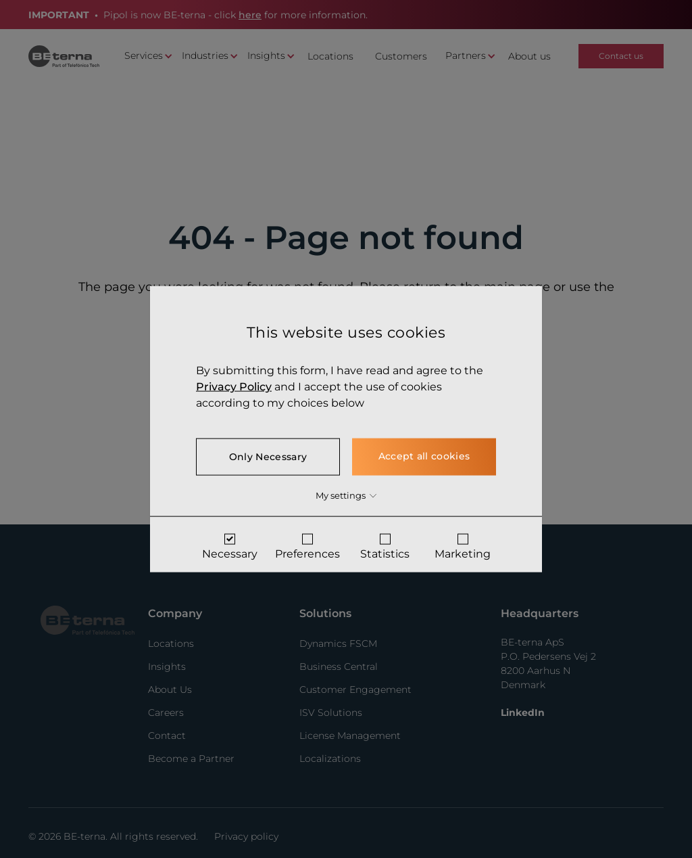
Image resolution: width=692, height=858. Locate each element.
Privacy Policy (234, 386)
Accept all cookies (424, 456)
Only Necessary (268, 457)
